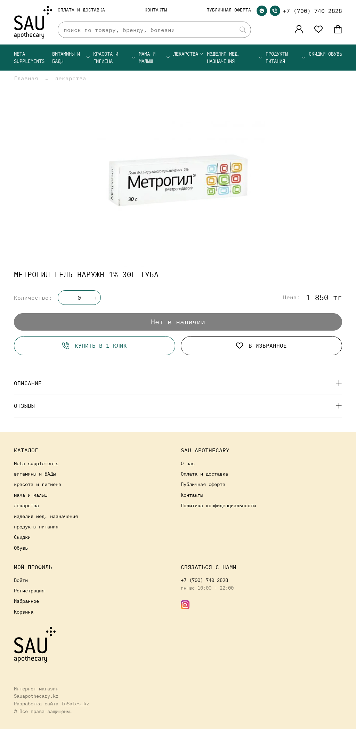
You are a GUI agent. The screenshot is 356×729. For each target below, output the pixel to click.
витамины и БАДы (71, 57)
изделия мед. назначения (235, 57)
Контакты (156, 10)
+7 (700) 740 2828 (312, 10)
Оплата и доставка (81, 10)
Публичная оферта (229, 10)
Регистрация (29, 590)
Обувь (335, 53)
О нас (188, 463)
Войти (21, 580)
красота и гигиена (114, 57)
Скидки (317, 53)
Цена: (291, 297)
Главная (26, 78)
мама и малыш (154, 57)
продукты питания (286, 57)
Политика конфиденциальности (218, 505)
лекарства (188, 53)
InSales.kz (75, 703)
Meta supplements (29, 57)
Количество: (33, 297)
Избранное (26, 601)
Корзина (23, 611)
